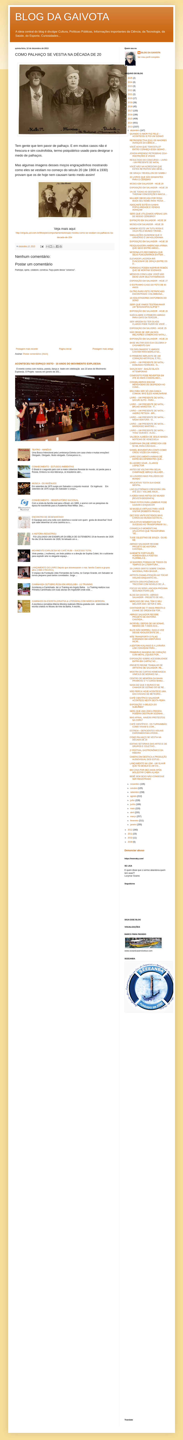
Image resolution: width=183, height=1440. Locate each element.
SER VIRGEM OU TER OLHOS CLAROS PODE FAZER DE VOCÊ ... (148, 323)
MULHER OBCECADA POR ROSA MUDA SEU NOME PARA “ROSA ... (147, 199)
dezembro (135, 130)
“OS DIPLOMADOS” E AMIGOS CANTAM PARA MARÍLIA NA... (145, 350)
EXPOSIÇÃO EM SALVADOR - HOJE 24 (149, 339)
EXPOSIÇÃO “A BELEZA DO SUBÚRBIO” (143, 705)
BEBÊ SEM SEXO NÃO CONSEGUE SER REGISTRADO (147, 777)
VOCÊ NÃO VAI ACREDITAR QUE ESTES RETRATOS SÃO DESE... (147, 167)
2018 (130, 106)
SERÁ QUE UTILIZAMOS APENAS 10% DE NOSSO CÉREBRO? (148, 215)
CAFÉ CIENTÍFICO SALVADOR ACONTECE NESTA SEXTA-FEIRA (147, 699)
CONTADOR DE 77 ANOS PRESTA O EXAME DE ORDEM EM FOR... (147, 609)
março (133, 816)
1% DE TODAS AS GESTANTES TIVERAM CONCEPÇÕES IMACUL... (148, 193)
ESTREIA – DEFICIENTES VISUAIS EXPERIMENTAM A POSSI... (146, 732)
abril (132, 812)
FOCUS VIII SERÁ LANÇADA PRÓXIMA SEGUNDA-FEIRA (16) (148, 589)
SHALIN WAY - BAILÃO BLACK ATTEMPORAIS (144, 370)
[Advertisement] (154, 1042)
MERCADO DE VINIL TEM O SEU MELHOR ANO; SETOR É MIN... (146, 602)
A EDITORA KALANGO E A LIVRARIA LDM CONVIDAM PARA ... (147, 647)
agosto (133, 796)
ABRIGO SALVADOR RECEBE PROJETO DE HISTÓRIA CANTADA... (144, 546)
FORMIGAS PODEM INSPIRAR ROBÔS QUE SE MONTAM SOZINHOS (149, 269)
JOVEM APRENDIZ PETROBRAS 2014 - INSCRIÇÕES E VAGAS (149, 154)
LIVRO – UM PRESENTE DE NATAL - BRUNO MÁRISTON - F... (147, 405)
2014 (130, 123)
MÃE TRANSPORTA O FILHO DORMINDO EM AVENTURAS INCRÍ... (145, 639)
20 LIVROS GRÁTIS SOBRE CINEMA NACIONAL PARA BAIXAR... (147, 569)
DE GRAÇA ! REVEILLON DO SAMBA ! (148, 173)
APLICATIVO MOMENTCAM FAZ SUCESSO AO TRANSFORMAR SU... (149, 523)
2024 (130, 82)
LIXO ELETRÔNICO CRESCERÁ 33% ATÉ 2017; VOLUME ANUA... (147, 490)
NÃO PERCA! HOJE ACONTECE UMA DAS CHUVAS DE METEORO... (148, 692)
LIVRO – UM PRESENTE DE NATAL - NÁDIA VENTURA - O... (147, 418)
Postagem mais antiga (103, 349)
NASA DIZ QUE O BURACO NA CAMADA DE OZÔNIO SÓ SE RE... (147, 686)
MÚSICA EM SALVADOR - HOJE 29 (146, 184)
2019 (130, 102)
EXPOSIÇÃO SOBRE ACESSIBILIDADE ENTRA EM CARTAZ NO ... (148, 659)
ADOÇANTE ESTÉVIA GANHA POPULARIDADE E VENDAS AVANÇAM (145, 207)
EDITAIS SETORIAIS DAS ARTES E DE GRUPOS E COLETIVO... (148, 745)
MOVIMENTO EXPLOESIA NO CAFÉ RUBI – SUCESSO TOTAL (62, 550)
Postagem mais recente (27, 349)
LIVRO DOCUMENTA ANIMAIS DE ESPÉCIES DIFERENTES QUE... (146, 457)
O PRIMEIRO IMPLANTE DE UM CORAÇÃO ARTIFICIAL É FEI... (146, 357)
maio (132, 808)
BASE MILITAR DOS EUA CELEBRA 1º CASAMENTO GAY (148, 344)
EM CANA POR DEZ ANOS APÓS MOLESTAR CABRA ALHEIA (145, 771)
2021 (130, 94)
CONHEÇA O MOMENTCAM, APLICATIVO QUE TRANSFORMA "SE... (147, 531)
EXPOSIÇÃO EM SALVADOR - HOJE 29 (149, 187)
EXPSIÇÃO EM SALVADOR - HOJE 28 (148, 220)
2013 (130, 127)
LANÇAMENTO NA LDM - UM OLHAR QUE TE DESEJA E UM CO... (147, 764)
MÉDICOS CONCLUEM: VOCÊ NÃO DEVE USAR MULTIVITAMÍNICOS (147, 275)
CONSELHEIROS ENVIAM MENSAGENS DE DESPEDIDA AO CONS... (147, 384)
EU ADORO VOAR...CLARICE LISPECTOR (144, 464)
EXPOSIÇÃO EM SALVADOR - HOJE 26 (149, 311)
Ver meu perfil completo (149, 57)
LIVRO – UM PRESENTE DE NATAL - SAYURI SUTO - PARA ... (147, 399)
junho (133, 804)
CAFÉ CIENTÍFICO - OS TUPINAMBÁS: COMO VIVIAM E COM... (148, 725)
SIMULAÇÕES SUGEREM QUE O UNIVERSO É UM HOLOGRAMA (146, 236)
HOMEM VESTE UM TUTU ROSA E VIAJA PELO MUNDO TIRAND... (146, 229)
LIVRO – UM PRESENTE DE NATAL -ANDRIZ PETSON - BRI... (147, 412)
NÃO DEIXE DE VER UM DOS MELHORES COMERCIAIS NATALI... (148, 333)
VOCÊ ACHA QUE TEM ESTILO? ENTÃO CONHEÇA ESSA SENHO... (148, 148)
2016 (130, 114)
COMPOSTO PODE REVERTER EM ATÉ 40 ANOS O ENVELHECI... (147, 376)
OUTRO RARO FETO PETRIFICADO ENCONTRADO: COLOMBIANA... (147, 292)
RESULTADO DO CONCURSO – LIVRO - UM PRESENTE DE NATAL (148, 161)
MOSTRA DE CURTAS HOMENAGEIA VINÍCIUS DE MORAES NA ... (147, 673)
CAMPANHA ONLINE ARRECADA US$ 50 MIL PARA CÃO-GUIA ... (148, 444)
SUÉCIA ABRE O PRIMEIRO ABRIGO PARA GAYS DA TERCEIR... (147, 316)
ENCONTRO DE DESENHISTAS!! (47, 517)
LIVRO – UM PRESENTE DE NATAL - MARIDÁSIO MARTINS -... (147, 425)
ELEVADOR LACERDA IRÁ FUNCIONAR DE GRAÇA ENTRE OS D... (148, 261)
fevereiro (134, 820)
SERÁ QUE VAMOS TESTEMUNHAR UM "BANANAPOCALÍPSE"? (147, 305)
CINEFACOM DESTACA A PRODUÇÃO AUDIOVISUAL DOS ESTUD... (148, 758)
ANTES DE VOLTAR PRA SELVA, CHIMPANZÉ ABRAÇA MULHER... (147, 470)
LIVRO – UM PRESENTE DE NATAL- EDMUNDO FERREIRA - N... (147, 363)
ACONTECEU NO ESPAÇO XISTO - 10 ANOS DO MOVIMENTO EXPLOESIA (58, 363)
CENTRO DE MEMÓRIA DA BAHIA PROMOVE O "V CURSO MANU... (147, 679)
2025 (130, 78)
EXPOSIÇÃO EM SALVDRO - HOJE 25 (148, 328)
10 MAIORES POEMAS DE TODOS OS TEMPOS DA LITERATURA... (148, 563)
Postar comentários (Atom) (35, 354)
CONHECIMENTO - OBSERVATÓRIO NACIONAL (55, 500)
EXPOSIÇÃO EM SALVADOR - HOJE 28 (149, 241)
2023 (130, 86)
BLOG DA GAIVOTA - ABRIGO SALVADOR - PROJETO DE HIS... (147, 596)
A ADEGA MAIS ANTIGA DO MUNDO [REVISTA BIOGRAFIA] (147, 497)
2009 (130, 842)
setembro (134, 792)
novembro (135, 784)
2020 (130, 98)
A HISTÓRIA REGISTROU (44, 534)
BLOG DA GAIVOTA (62, 17)
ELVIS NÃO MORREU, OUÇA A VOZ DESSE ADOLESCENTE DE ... (147, 631)
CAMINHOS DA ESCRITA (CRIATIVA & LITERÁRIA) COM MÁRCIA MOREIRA (68, 601)
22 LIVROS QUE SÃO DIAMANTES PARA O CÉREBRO (146, 178)
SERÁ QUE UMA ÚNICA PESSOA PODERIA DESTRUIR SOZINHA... (147, 712)
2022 (130, 90)
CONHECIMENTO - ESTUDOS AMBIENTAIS (53, 466)
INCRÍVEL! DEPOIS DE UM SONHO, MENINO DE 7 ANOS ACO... (147, 624)
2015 (130, 118)
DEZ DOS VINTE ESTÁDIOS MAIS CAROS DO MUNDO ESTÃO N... (146, 516)
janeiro (133, 824)
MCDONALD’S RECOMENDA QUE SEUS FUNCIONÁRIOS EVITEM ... (147, 253)
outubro (134, 788)
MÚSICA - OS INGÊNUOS (44, 483)
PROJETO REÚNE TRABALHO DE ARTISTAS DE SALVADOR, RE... (146, 666)
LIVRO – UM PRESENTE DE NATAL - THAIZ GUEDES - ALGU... (147, 431)
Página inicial (65, 349)
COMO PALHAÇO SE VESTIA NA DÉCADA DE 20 (145, 738)
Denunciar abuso (134, 850)
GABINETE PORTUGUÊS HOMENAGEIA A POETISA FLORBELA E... (143, 555)
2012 (130, 830)
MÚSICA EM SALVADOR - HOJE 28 (146, 224)
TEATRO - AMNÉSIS (41, 449)
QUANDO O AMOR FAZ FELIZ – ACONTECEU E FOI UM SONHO (146, 135)
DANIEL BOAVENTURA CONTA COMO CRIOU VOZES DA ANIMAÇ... (148, 451)
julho (132, 800)
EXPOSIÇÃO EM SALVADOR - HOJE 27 (149, 281)
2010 (130, 838)
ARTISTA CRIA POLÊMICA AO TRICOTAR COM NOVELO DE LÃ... (148, 583)
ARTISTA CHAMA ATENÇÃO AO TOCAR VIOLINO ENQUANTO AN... (149, 576)
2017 (130, 110)
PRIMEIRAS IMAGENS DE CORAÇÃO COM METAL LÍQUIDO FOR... (148, 653)
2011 (130, 834)
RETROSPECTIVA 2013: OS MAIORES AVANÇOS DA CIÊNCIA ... (148, 141)
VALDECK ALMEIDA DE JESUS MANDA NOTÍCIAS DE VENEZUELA (149, 438)
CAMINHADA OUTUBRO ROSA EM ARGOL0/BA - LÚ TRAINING (62, 584)
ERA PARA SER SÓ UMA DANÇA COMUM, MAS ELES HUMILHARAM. (148, 392)
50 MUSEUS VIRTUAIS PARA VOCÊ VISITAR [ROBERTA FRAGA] (147, 510)
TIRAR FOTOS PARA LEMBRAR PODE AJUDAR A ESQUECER (148, 503)
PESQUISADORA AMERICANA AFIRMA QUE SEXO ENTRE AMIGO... (148, 247)
